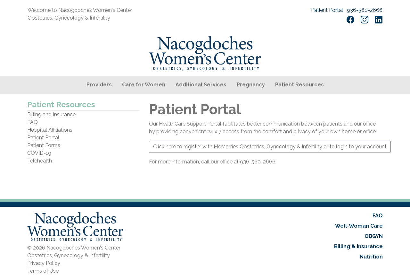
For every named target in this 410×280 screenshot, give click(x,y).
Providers (99, 85)
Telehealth (39, 161)
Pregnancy (251, 85)
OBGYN (374, 236)
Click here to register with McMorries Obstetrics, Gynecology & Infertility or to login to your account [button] (270, 147)
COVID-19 (39, 153)
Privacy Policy (43, 263)
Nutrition (371, 257)
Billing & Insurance (358, 246)
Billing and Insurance (51, 114)
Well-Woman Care (359, 226)
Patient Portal (327, 10)
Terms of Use (43, 271)
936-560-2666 (364, 10)
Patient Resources (299, 85)
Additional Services (201, 85)
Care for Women (143, 85)
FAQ (32, 122)
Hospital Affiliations (49, 130)
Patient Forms (43, 145)
